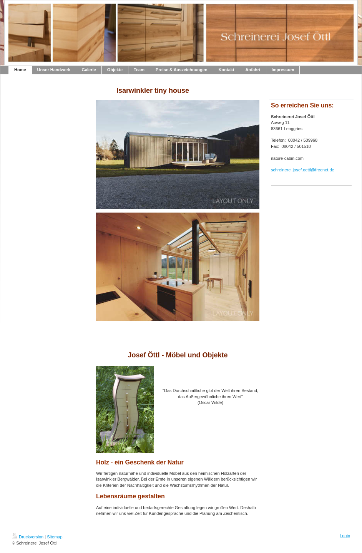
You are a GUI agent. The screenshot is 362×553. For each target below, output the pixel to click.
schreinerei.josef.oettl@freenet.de (302, 170)
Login (345, 535)
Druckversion (27, 537)
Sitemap (54, 537)
